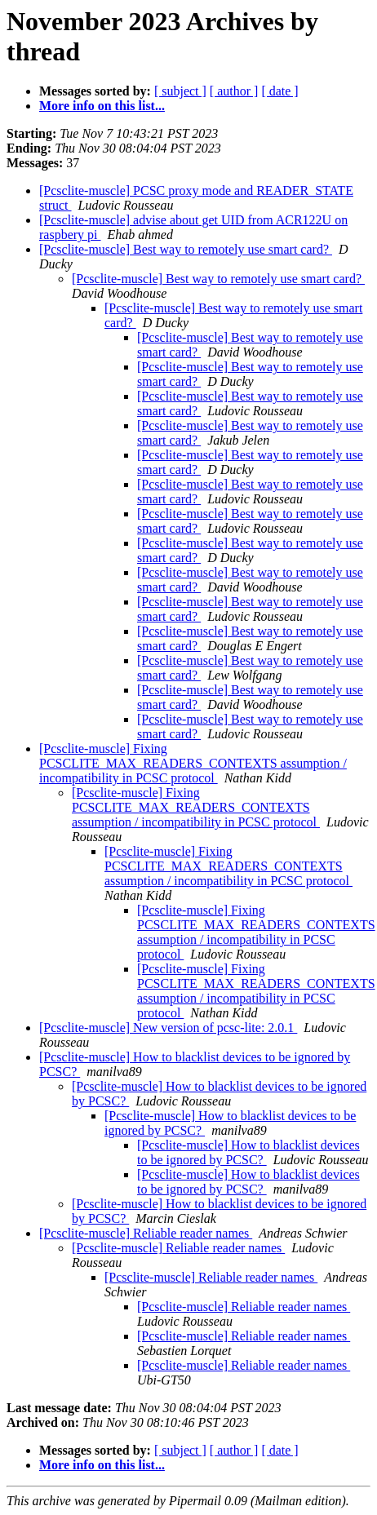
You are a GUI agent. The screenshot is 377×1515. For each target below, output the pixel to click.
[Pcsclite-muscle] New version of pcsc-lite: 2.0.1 (168, 1027)
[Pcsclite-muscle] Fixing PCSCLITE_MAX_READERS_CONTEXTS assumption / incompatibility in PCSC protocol (193, 763)
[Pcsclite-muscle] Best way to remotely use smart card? (185, 249)
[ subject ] (180, 91)
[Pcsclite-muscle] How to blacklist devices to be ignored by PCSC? (248, 1152)
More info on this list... (102, 106)
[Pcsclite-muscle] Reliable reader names (145, 1233)
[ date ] (279, 91)
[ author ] (234, 91)
